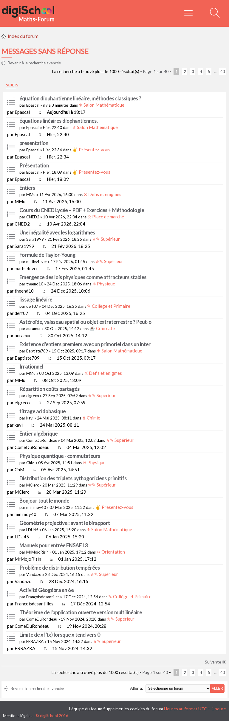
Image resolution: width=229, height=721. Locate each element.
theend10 (34, 284)
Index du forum (23, 36)
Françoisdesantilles (42, 596)
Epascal (32, 105)
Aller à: (136, 688)
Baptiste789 (37, 351)
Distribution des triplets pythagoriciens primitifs (73, 478)
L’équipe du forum (85, 708)
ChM (30, 462)
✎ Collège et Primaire (108, 306)
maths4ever (36, 261)
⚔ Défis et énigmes (102, 194)
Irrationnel (31, 366)
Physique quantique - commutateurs (59, 456)
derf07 (32, 306)
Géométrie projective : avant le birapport (64, 523)
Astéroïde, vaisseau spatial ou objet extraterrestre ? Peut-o (85, 322)
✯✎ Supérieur (106, 239)
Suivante (215, 661)
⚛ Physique (103, 283)
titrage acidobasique (42, 411)
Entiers (27, 188)
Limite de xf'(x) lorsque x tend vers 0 (59, 635)
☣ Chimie (91, 417)
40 (222, 71)
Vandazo (33, 574)
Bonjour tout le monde (44, 501)
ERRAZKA (35, 641)
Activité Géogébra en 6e (46, 590)
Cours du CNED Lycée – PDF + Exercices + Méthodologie (81, 210)
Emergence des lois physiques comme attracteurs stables (82, 277)
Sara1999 (35, 239)
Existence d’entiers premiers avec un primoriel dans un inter (85, 344)
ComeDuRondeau (41, 440)
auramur (33, 328)
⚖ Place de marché (105, 216)
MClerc (32, 485)
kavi (29, 418)
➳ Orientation (111, 551)
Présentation (34, 165)
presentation (33, 143)
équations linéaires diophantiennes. (58, 121)
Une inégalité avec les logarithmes (57, 232)
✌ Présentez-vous (91, 149)
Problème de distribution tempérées (59, 568)
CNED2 (32, 217)
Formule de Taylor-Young (47, 255)
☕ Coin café (102, 328)
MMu (30, 194)
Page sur (155, 71)
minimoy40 (36, 507)
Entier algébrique (38, 434)
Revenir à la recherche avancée (31, 62)
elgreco (32, 395)
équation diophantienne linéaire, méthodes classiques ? (80, 98)
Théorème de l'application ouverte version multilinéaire (80, 612)
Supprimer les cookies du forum (133, 708)
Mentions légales (17, 715)
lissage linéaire (35, 299)
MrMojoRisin (37, 552)
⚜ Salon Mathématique (101, 105)
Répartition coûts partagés (49, 389)
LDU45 (32, 529)
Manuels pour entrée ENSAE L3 (53, 545)
